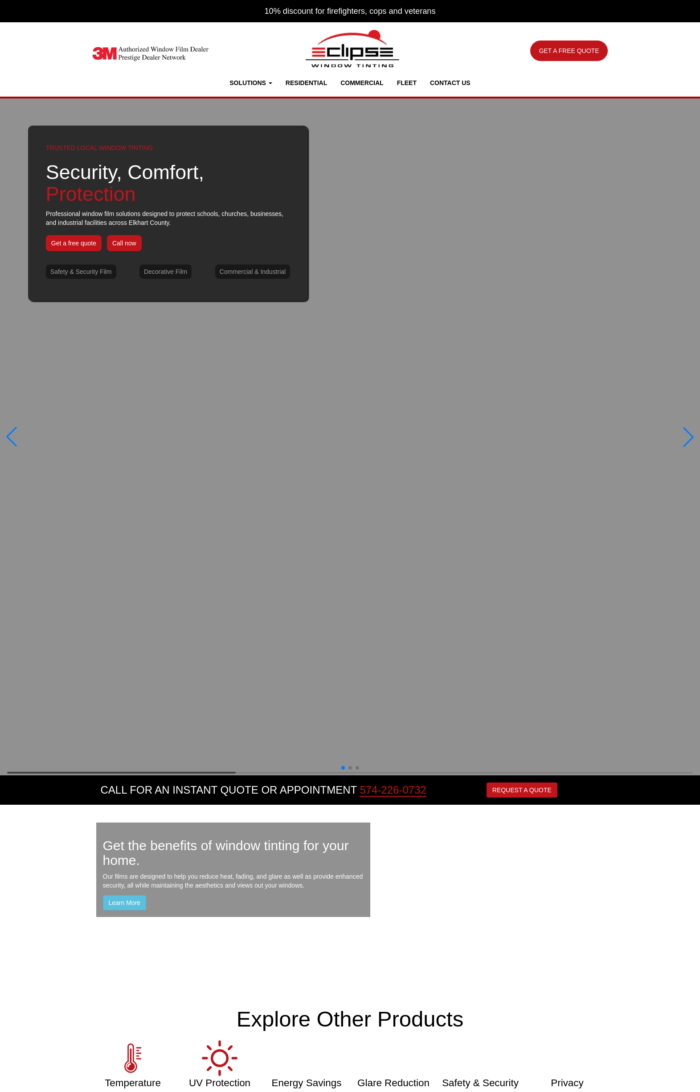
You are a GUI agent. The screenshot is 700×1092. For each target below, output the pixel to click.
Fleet (407, 82)
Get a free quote (73, 243)
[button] (11, 437)
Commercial (361, 82)
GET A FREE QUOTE (569, 50)
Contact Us (450, 82)
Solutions (250, 82)
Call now (124, 243)
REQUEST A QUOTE (522, 790)
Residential (306, 82)
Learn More (125, 902)
